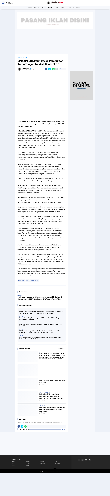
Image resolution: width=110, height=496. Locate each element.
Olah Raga (71, 8)
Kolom (44, 8)
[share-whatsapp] (53, 69)
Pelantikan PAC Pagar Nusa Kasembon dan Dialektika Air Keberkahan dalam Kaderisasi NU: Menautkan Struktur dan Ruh (51, 396)
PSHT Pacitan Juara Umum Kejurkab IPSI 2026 (52, 382)
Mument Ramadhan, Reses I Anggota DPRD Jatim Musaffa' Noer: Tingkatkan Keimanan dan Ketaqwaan (41, 318)
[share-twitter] (49, 69)
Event (56, 461)
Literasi (63, 8)
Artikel (13, 461)
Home (19, 57)
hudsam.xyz (68, 471)
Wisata (56, 8)
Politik (50, 8)
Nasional (36, 8)
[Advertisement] (55, 42)
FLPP (27, 280)
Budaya (28, 461)
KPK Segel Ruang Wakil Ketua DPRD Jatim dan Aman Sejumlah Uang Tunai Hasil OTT (40, 325)
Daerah (30, 8)
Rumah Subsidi (34, 280)
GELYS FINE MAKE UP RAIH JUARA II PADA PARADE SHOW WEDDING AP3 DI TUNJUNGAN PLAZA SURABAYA (52, 356)
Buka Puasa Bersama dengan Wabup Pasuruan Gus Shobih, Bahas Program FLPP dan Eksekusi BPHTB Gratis (40, 338)
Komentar (62, 69)
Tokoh (78, 8)
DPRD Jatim (21, 280)
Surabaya (42, 405)
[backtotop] (55, 469)
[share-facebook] (46, 69)
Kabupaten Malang (45, 392)
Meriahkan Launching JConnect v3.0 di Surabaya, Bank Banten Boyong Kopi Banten (52, 410)
